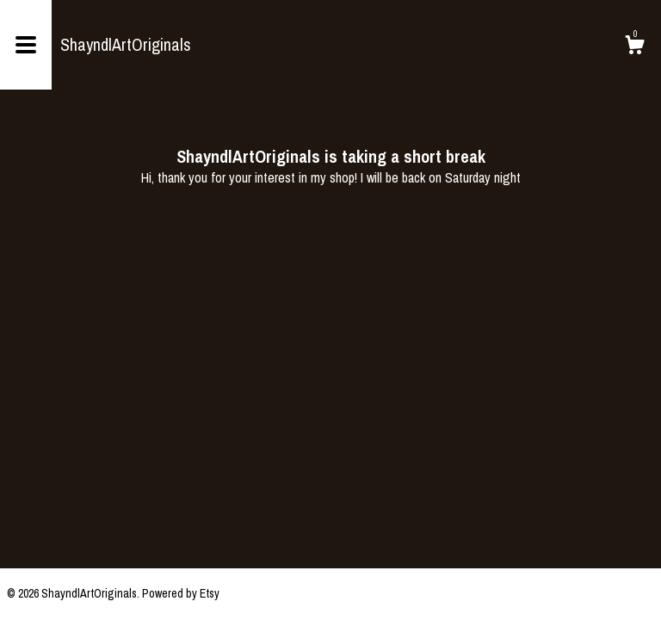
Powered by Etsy (180, 593)
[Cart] (634, 47)
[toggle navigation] (26, 45)
